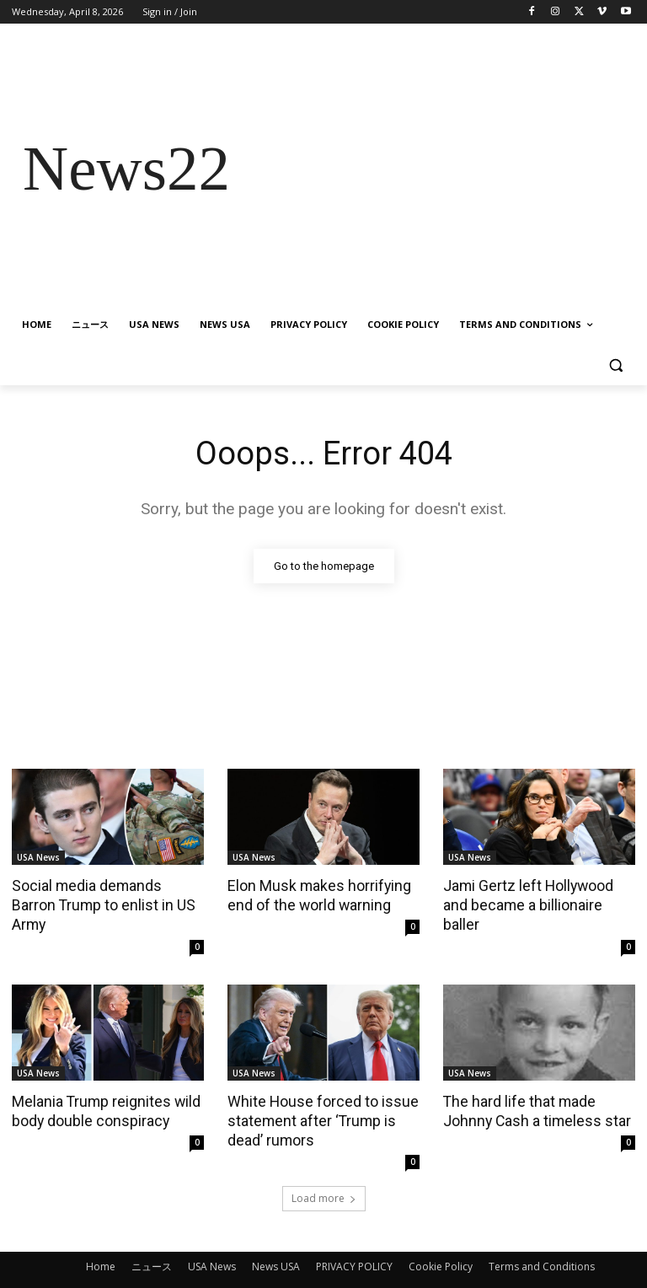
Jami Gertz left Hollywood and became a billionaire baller (538, 894)
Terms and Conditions (542, 1243)
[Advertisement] (438, 169)
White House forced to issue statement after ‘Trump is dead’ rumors (317, 1097)
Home (100, 1243)
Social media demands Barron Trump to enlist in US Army (107, 894)
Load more (323, 1174)
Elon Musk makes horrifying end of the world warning (314, 894)
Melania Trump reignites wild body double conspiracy (102, 1088)
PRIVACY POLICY (354, 1243)
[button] (615, 365)
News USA (276, 1243)
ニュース (151, 1243)
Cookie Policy (441, 1243)
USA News (38, 857)
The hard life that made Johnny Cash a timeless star (533, 1088)
